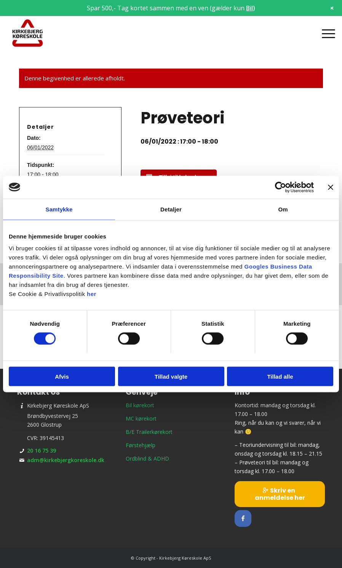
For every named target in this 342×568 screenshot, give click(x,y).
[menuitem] (324, 33)
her (91, 294)
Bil (249, 8)
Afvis (62, 376)
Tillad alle (280, 376)
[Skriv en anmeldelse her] (280, 494)
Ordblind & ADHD (147, 458)
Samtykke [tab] (59, 209)
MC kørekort (141, 418)
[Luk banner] (330, 187)
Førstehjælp (140, 445)
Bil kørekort (140, 405)
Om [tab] (283, 209)
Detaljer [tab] (171, 209)
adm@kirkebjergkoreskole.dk (65, 460)
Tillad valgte (171, 376)
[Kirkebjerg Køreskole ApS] (27, 33)
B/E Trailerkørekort (149, 431)
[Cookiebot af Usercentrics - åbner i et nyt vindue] (280, 187)
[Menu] (324, 33)
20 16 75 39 (41, 450)
